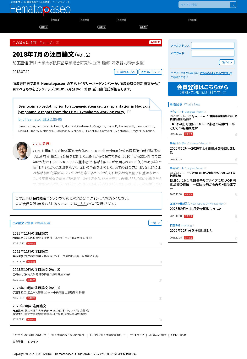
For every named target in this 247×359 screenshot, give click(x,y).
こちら (82, 203)
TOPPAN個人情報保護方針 (106, 335)
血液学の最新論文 (196, 203)
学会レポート (186, 111)
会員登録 (18, 341)
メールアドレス (180, 45)
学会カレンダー (189, 143)
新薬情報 (181, 225)
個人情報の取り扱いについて (68, 335)
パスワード (177, 53)
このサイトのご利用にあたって (30, 335)
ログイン (92, 198)
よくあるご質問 (157, 335)
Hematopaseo (40, 6)
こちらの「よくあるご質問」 (215, 73)
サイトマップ (137, 335)
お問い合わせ (178, 335)
